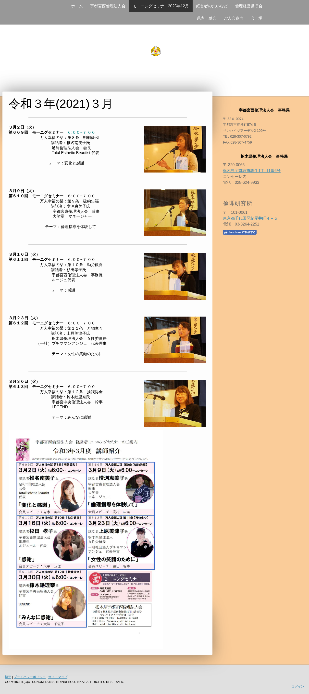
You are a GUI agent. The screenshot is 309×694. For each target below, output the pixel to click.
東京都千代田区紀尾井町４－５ (250, 218)
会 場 (256, 18)
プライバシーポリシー (30, 677)
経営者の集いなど (212, 6)
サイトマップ (57, 677)
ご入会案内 (233, 18)
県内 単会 (206, 18)
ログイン (297, 686)
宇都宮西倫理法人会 (107, 6)
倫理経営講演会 (248, 6)
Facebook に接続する (239, 232)
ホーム (77, 6)
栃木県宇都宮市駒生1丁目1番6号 (252, 171)
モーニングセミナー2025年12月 (161, 6)
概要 (8, 677)
